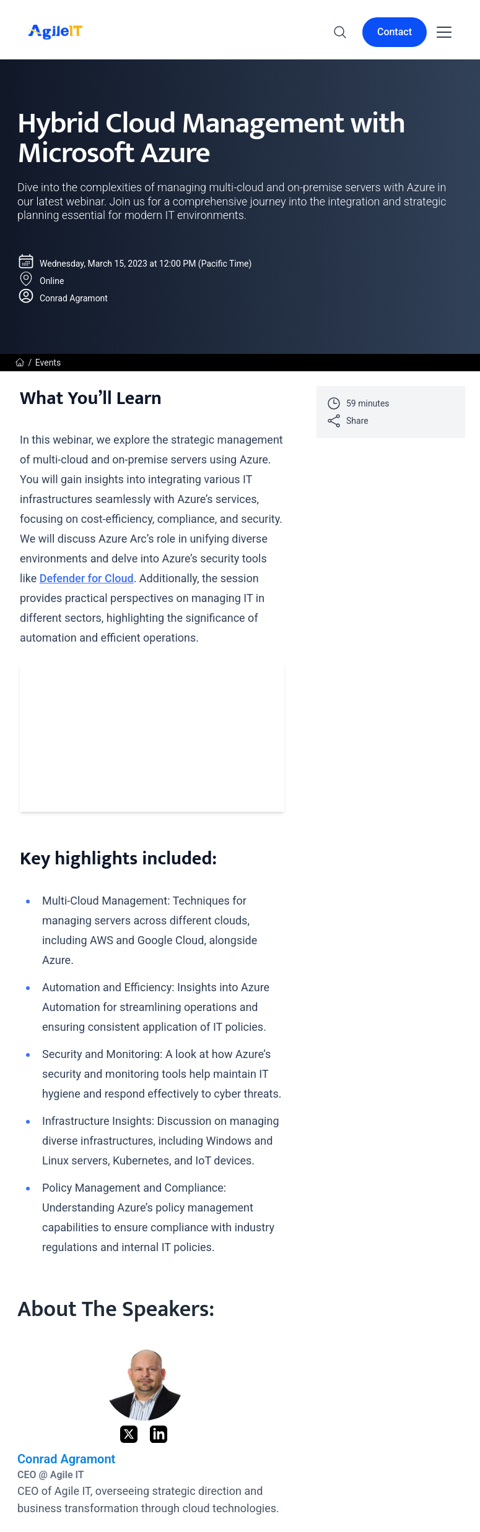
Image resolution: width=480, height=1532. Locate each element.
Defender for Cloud (87, 578)
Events (48, 363)
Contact (394, 32)
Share (347, 420)
